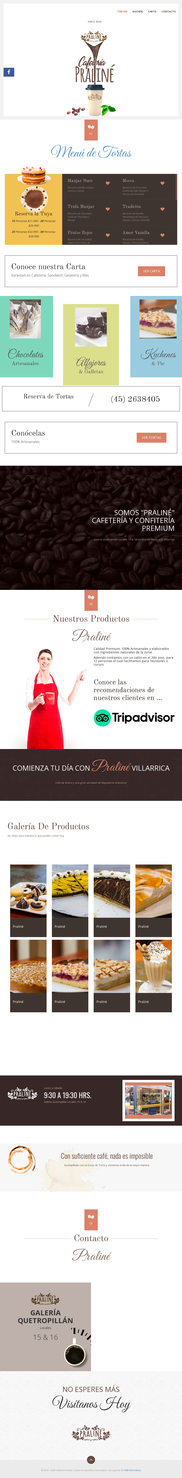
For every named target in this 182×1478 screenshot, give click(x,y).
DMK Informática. (132, 1470)
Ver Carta (151, 271)
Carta (152, 11)
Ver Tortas (151, 437)
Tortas (122, 11)
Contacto (169, 11)
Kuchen (138, 11)
